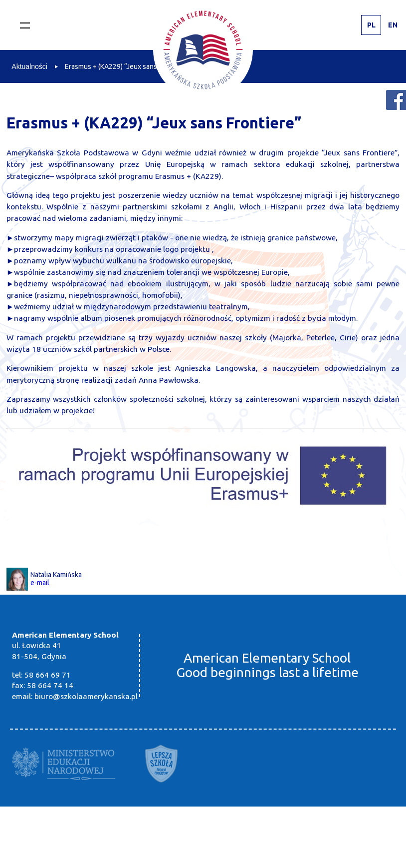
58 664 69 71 (47, 675)
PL (371, 25)
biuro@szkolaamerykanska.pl (86, 696)
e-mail (39, 583)
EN (393, 25)
